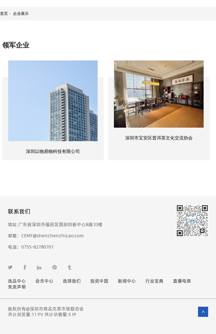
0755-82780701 (35, 247)
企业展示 (21, 14)
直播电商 (182, 281)
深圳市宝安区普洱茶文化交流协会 (159, 138)
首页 (4, 14)
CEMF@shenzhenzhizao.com (48, 235)
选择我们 (72, 281)
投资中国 (99, 281)
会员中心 (44, 281)
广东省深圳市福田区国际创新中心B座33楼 (60, 224)
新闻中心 (127, 281)
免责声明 (17, 287)
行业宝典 (154, 281)
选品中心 (17, 281)
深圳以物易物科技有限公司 (53, 151)
